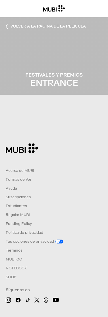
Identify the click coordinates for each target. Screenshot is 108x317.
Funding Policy (19, 223)
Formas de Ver (18, 179)
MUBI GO (14, 259)
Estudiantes (16, 205)
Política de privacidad (24, 232)
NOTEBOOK (16, 268)
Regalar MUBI (18, 214)
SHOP (11, 277)
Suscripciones (18, 197)
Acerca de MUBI (20, 170)
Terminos (14, 250)
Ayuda (11, 188)
